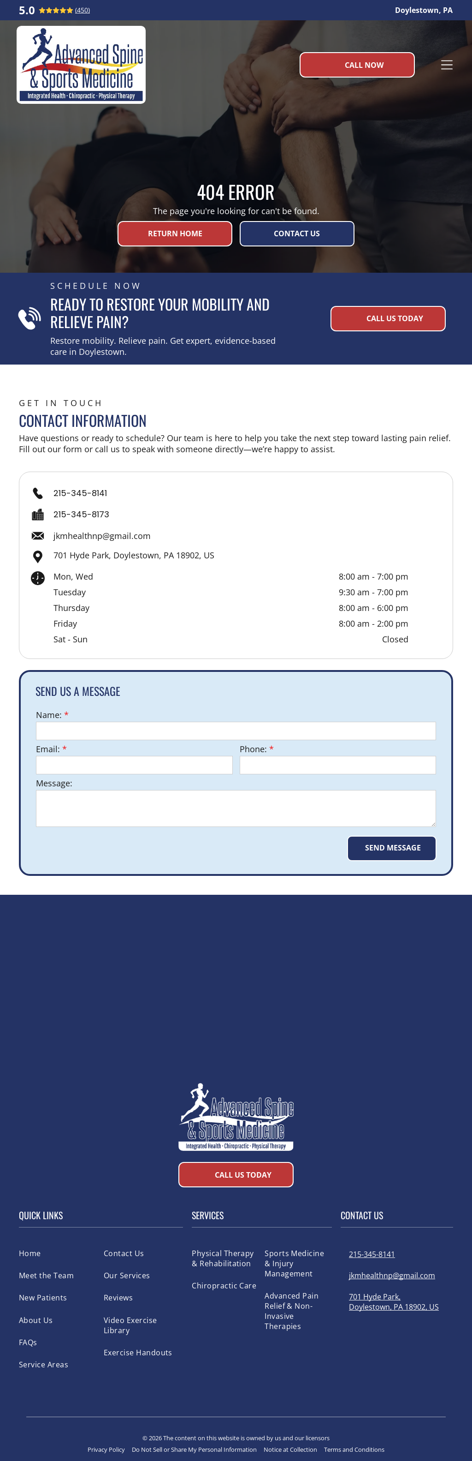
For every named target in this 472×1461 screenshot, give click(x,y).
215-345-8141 (80, 493)
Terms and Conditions (354, 1449)
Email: (48, 748)
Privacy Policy (106, 1449)
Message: (54, 783)
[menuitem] (58, 1253)
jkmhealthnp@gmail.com (102, 535)
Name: (49, 714)
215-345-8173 (81, 514)
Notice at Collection (290, 1449)
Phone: (253, 748)
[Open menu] (447, 65)
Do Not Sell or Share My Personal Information (194, 1449)
